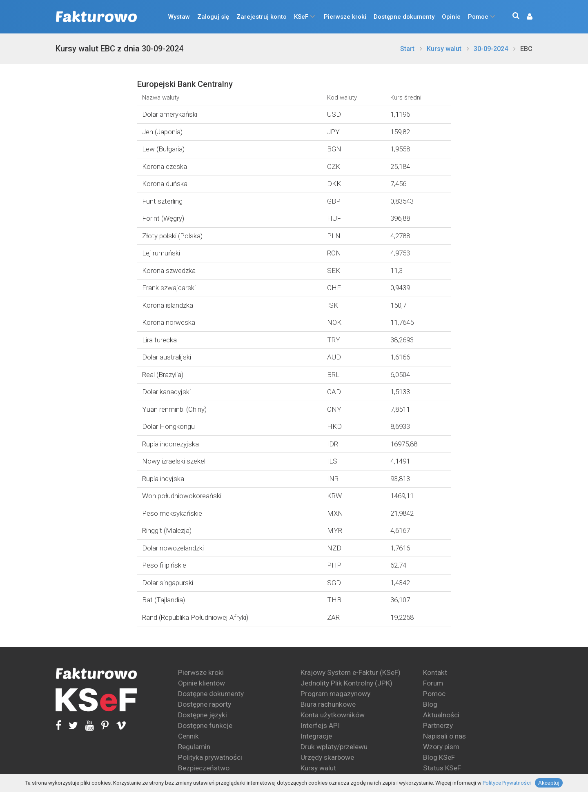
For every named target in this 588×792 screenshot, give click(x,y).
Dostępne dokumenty (404, 16)
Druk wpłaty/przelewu (334, 747)
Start (407, 49)
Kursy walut (444, 49)
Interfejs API (320, 725)
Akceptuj (548, 783)
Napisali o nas (444, 736)
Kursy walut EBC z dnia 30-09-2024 (119, 48)
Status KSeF (442, 768)
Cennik (188, 736)
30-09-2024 (491, 49)
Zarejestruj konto (261, 16)
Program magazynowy (335, 694)
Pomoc (478, 16)
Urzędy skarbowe (327, 757)
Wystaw (179, 16)
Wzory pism (441, 747)
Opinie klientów (201, 683)
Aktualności (441, 715)
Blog (430, 704)
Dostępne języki (202, 715)
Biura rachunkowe (328, 704)
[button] (525, 17)
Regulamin (194, 747)
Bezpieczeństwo (203, 768)
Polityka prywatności (210, 757)
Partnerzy (438, 725)
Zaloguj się (213, 16)
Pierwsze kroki (345, 16)
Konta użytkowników (333, 715)
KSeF (301, 16)
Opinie (451, 16)
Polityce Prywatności (507, 782)
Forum (433, 683)
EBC (526, 49)
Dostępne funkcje (205, 725)
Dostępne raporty (204, 704)
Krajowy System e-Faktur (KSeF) (351, 672)
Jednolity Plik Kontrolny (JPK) (346, 683)
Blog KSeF (439, 757)
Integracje (316, 736)
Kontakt (435, 672)
